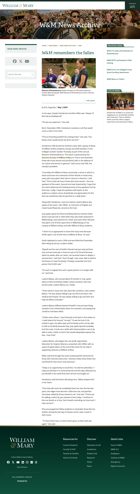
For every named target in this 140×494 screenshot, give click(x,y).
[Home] (18, 5)
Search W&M (116, 445)
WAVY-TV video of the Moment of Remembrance (120, 52)
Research (91, 458)
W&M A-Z (115, 449)
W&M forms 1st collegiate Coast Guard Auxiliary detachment (119, 71)
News (89, 466)
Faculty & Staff (69, 449)
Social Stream (22, 467)
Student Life (92, 454)
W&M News (53, 46)
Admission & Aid (94, 445)
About (89, 462)
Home (44, 46)
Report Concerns (118, 466)
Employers (115, 454)
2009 (80, 46)
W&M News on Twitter (115, 79)
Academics (91, 449)
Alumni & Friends (70, 458)
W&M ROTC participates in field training (119, 61)
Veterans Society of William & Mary (57, 157)
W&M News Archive (70, 25)
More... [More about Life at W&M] (131, 122)
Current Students (70, 445)
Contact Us (22, 481)
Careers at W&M (118, 458)
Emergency (115, 462)
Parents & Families (71, 454)
